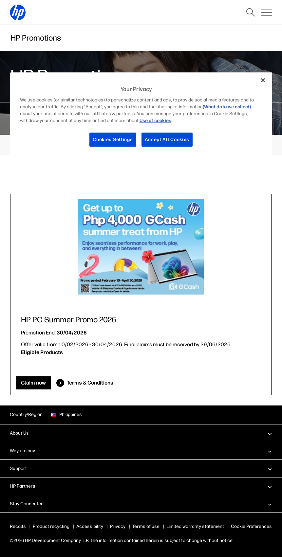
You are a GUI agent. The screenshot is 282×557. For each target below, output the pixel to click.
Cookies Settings (113, 139)
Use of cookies (155, 120)
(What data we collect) (227, 107)
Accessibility (89, 526)
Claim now (33, 383)
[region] (141, 115)
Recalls (18, 526)
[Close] (263, 80)
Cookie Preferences (251, 526)
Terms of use (146, 526)
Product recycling (51, 526)
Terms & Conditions (90, 383)
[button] (141, 433)
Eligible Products (42, 352)
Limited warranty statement (195, 526)
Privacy (117, 526)
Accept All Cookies (167, 139)
